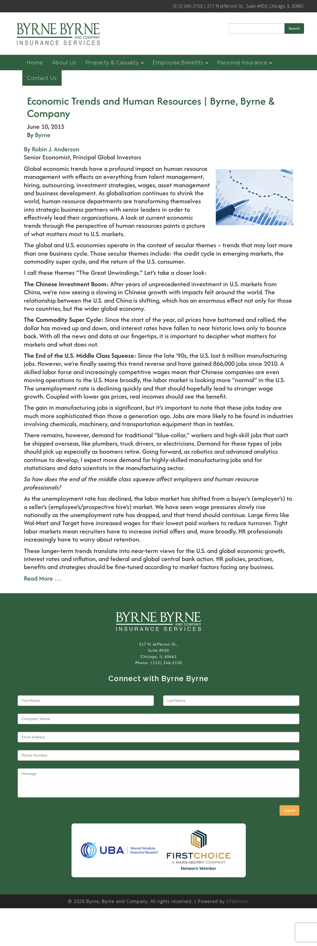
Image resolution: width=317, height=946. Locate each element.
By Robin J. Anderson (51, 149)
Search (294, 28)
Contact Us (42, 78)
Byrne (42, 134)
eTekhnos (237, 901)
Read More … (42, 578)
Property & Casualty (115, 62)
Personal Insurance (244, 62)
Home (35, 62)
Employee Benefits (180, 62)
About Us (64, 62)
